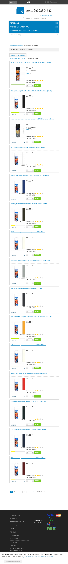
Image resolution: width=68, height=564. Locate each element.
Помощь (13, 532)
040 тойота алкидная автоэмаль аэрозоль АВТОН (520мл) (28, 345)
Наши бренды (15, 515)
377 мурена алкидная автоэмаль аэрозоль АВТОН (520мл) (28, 401)
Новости (13, 525)
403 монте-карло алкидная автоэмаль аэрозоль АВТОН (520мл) (30, 175)
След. (33, 491)
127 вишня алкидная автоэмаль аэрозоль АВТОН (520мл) (28, 458)
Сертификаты (15, 539)
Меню (11, 2)
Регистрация (54, 2)
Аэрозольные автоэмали (30, 45)
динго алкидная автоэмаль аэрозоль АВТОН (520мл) (27, 288)
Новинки (13, 518)
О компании (14, 535)
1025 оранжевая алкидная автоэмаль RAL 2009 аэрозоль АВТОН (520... (32, 316)
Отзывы (13, 545)
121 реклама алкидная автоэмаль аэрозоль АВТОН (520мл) (29, 373)
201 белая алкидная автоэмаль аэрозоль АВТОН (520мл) (28, 232)
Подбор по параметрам (18, 55)
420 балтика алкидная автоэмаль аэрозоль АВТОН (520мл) (29, 429)
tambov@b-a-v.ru (47, 15)
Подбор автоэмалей (17, 522)
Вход (47, 2)
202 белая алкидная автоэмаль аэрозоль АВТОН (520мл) (28, 147)
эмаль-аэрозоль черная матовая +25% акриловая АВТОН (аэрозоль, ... (32, 62)
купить (37, 85)
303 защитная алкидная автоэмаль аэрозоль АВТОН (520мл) (29, 204)
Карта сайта (14, 542)
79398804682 (43, 11)
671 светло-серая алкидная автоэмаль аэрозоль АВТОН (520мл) (30, 260)
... (27, 491)
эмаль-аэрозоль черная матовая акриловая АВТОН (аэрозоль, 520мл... (32, 119)
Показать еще (41, 491)
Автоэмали (18, 45)
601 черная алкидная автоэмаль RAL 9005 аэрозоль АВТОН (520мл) (31, 91)
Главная (11, 45)
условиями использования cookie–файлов (38, 557)
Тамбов (28, 11)
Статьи (12, 528)
